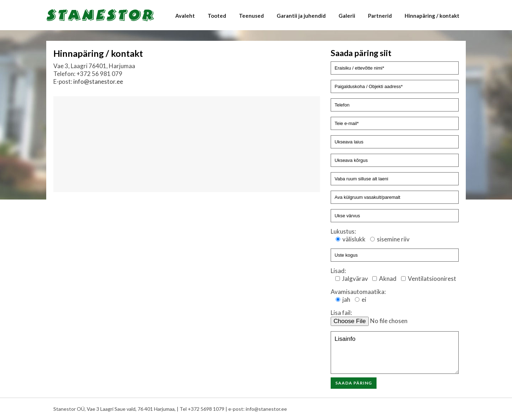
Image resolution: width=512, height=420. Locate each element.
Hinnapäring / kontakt (432, 15)
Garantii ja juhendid (301, 15)
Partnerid (380, 15)
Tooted (217, 15)
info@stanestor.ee (98, 81)
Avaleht (185, 15)
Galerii (346, 15)
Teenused (251, 15)
